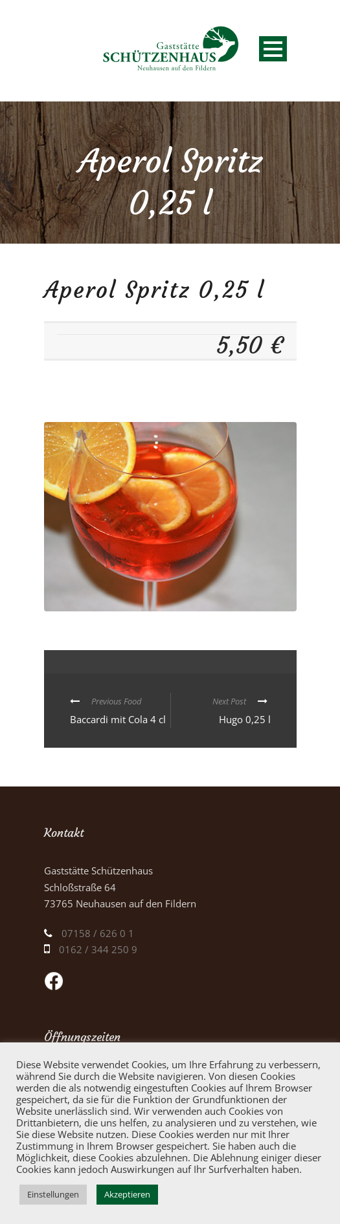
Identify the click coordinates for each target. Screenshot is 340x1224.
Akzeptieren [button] (127, 1194)
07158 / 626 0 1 (98, 933)
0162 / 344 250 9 (98, 949)
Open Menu (273, 48)
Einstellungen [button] (53, 1194)
